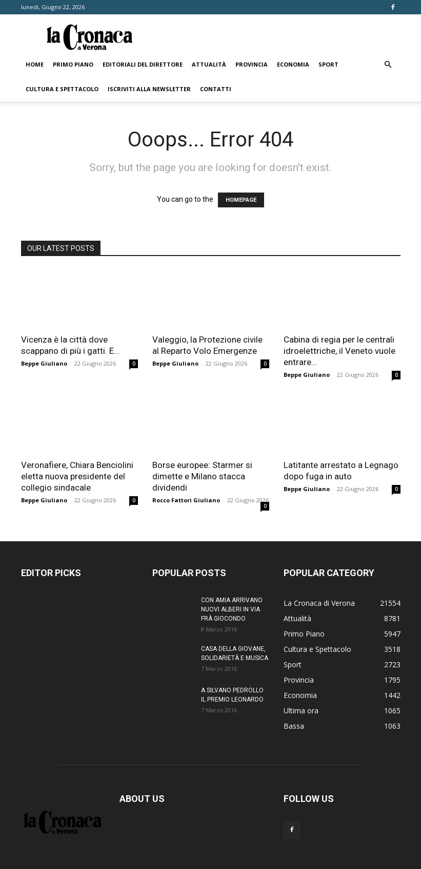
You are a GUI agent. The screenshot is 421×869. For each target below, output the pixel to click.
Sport (328, 64)
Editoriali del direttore (143, 64)
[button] (388, 65)
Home (35, 64)
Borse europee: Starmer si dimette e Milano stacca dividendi (202, 476)
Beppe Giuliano (44, 363)
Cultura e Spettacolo (62, 89)
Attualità (209, 64)
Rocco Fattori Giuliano (186, 500)
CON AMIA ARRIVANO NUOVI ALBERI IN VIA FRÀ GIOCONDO (232, 609)
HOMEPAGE (241, 200)
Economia (293, 64)
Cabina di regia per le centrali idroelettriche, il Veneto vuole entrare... (339, 350)
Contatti (215, 89)
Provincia (251, 64)
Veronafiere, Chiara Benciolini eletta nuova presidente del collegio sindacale (77, 476)
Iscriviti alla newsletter (149, 89)
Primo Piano (73, 64)
